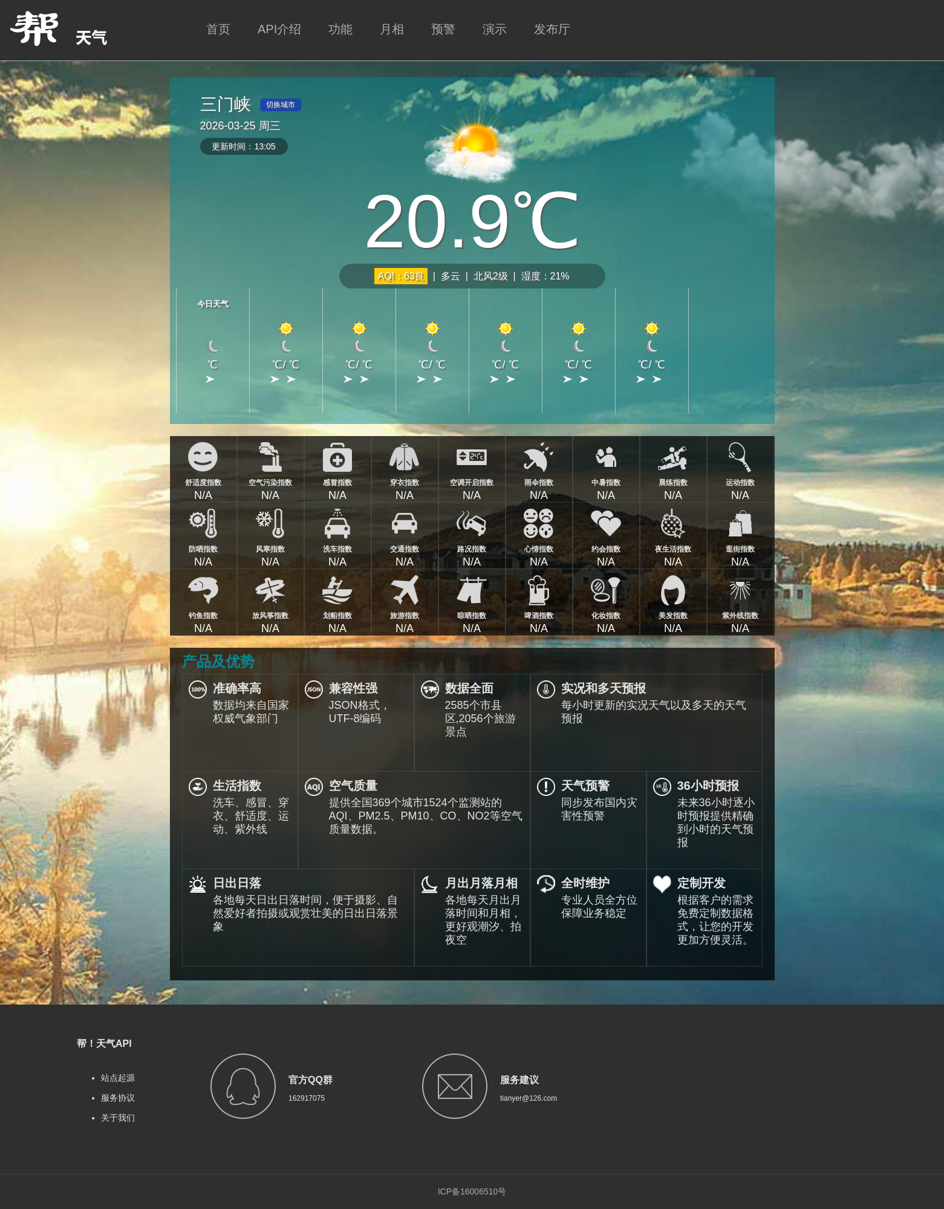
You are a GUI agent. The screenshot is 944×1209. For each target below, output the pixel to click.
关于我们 (118, 1118)
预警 (443, 29)
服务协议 (118, 1098)
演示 (495, 29)
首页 (218, 29)
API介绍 (279, 29)
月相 (392, 29)
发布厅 (552, 29)
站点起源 (118, 1078)
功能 (340, 29)
